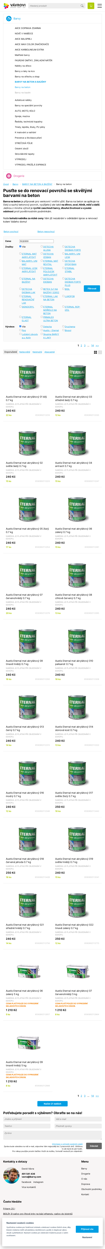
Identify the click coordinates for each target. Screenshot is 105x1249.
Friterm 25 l (9, 1208)
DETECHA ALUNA (48, 248)
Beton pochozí (11, 231)
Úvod (6, 184)
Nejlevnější (24, 352)
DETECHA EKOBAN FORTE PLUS (73, 282)
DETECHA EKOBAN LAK (28, 291)
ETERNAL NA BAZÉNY (28, 280)
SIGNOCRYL (28, 306)
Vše (24, 246)
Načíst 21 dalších (52, 1103)
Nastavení (87, 1237)
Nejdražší (37, 352)
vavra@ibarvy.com (31, 1176)
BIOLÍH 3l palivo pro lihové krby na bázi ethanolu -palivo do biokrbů (37, 1213)
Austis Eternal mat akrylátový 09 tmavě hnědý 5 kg (24, 1064)
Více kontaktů (29, 1187)
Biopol (68, 330)
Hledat (82, 5)
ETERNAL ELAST (26, 319)
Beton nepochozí (46, 231)
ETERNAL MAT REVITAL (50, 263)
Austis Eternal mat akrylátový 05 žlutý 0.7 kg (27, 530)
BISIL (67, 289)
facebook (26, 1182)
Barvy (17, 18)
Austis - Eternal (51, 330)
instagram (38, 1182)
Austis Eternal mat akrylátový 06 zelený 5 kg (24, 992)
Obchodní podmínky (91, 1189)
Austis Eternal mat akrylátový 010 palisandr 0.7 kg (74, 662)
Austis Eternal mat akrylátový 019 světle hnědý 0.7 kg (74, 860)
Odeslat (94, 1146)
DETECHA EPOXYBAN (70, 263)
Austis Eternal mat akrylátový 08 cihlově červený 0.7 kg (73, 596)
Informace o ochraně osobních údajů (67, 1144)
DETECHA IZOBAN (48, 255)
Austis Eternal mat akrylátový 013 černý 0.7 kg (25, 728)
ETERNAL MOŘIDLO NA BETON (50, 310)
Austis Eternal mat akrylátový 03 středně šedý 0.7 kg (73, 398)
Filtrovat (92, 288)
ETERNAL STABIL (69, 270)
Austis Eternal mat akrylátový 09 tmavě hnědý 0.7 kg (24, 662)
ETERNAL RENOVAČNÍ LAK (28, 299)
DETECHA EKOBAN (48, 280)
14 (92, 345)
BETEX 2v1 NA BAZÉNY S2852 (51, 291)
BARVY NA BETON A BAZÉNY (37, 184)
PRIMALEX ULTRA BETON (50, 319)
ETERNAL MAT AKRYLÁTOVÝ (29, 255)
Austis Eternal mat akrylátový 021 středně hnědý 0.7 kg (25, 926)
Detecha (47, 326)
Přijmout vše (87, 1229)
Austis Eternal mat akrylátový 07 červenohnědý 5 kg (73, 992)
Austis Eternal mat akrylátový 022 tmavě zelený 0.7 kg (74, 926)
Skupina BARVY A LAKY (51, 336)
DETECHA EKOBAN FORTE (73, 248)
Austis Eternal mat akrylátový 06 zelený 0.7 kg (73, 530)
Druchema (70, 326)
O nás (84, 1178)
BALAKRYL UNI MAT (29, 263)
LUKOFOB (70, 296)
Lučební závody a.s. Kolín (30, 336)
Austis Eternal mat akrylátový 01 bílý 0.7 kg (26, 398)
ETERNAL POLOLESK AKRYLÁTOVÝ (50, 271)
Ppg (24, 330)
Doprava (85, 1184)
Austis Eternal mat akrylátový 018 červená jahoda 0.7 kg (25, 860)
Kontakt (85, 1194)
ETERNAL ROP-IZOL (72, 308)
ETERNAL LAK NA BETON (50, 298)
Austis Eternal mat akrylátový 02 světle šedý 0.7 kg (24, 464)
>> (97, 345)
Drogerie (19, 176)
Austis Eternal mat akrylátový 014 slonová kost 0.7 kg (74, 728)
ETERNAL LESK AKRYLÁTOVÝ (29, 270)
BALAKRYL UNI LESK (72, 255)
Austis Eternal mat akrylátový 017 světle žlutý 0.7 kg (74, 794)
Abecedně (49, 352)
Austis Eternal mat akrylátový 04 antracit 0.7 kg (73, 464)
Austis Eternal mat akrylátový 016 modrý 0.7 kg (25, 794)
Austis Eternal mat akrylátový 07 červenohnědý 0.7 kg (24, 596)
